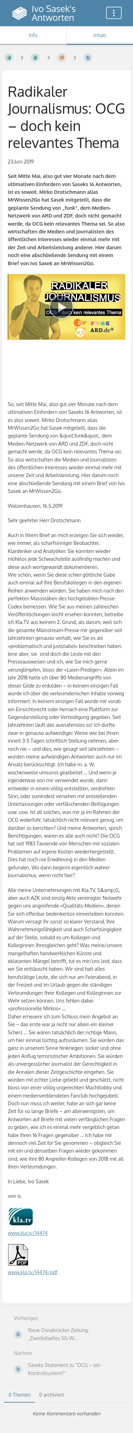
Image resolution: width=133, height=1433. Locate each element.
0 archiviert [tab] (51, 1395)
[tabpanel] (66, 1413)
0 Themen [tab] (20, 1395)
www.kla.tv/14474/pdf (32, 1272)
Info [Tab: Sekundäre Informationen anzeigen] (33, 35)
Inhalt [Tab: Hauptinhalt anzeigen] (99, 35)
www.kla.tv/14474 (28, 1233)
